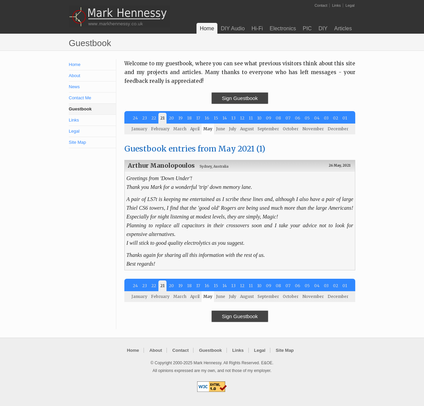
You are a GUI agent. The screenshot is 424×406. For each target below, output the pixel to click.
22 (153, 118)
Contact (320, 5)
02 (335, 118)
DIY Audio (233, 28)
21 (162, 118)
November (313, 128)
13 (233, 118)
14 (224, 118)
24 (135, 118)
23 (144, 118)
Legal (350, 5)
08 (278, 118)
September (268, 128)
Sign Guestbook (240, 98)
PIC (307, 28)
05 (307, 118)
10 (259, 118)
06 (297, 118)
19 (180, 118)
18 (189, 118)
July (232, 128)
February (160, 128)
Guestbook (80, 108)
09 (268, 118)
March (179, 128)
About (74, 75)
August (247, 128)
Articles (343, 28)
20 (171, 118)
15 (216, 118)
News (74, 86)
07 (288, 118)
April (195, 128)
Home (207, 28)
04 (317, 118)
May (207, 128)
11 (251, 118)
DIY (323, 28)
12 (242, 118)
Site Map (77, 142)
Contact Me (80, 97)
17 (198, 118)
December (338, 128)
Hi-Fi (257, 28)
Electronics (283, 28)
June (220, 128)
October (291, 128)
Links (336, 5)
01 (344, 118)
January (139, 128)
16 (207, 118)
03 (326, 118)
